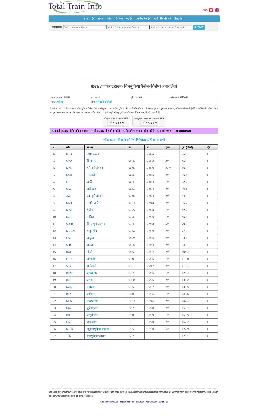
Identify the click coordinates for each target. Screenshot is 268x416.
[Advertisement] (134, 55)
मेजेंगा (90, 210)
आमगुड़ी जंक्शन (95, 196)
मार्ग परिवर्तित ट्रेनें (162, 18)
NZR (68, 217)
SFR (68, 245)
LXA (68, 238)
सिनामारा (91, 161)
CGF (68, 322)
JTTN (69, 154)
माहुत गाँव (92, 231)
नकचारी (91, 175)
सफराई (90, 245)
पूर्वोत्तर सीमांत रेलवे (104, 102)
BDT (68, 315)
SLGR (69, 224)
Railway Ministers (127, 401)
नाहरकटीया (92, 301)
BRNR (69, 273)
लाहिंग (90, 182)
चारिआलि (92, 322)
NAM (69, 287)
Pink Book (140, 401)
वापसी (164, 130)
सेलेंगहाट (91, 189)
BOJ (68, 252)
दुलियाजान (92, 308)
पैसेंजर (60, 102)
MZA (69, 210)
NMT (69, 203)
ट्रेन (92, 18)
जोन (109, 18)
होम (86, 18)
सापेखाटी (91, 266)
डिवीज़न (119, 18)
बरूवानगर (92, 273)
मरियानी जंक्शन (95, 168)
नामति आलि (93, 203)
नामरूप (91, 287)
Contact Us (163, 401)
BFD (68, 280)
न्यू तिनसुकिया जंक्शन (98, 329)
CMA (69, 161)
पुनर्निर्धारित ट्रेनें (143, 18)
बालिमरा (91, 294)
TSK (68, 336)
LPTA (69, 259)
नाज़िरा (90, 217)
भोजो (89, 252)
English (179, 18)
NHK (69, 301)
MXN (69, 168)
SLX (68, 189)
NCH (69, 175)
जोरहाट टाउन (93, 154)
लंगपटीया (91, 259)
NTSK (69, 329)
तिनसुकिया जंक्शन (96, 336)
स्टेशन (101, 18)
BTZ (68, 294)
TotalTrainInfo (108, 401)
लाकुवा (90, 238)
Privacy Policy (151, 401)
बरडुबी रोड (92, 315)
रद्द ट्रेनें (129, 18)
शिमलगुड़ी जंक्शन (96, 224)
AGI (68, 196)
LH (68, 182)
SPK (68, 266)
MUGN (70, 231)
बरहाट (90, 280)
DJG (68, 308)
